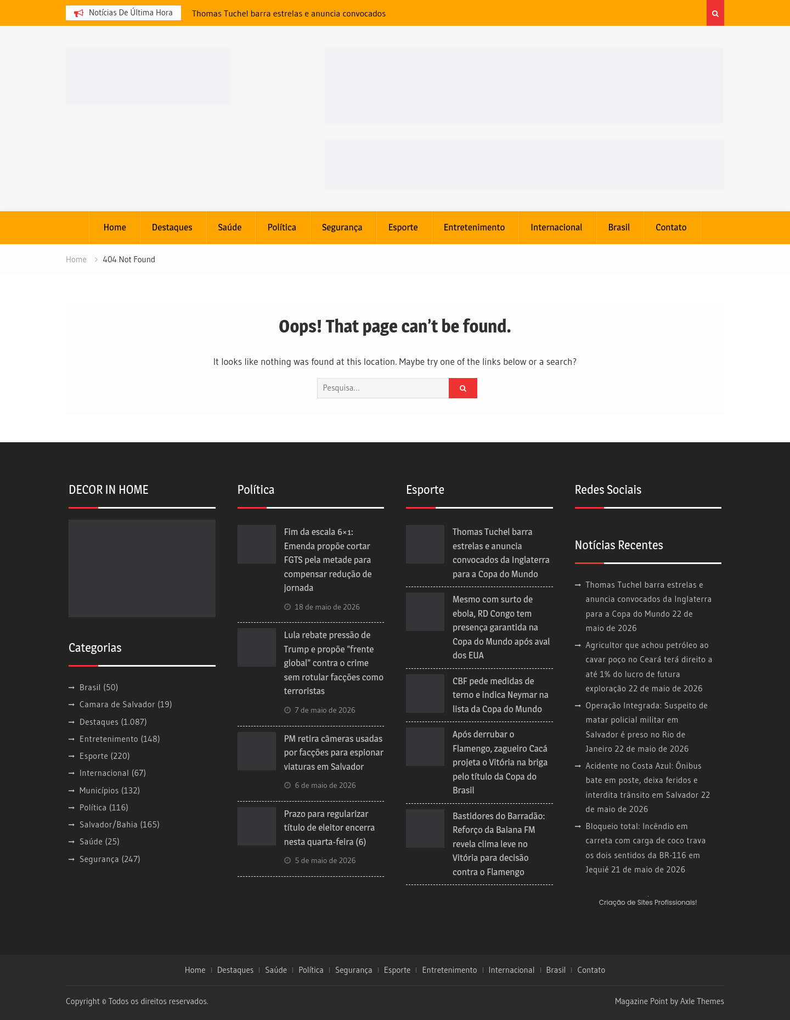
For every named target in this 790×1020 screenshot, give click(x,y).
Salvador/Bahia (109, 824)
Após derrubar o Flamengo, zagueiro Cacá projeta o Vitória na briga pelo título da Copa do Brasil (500, 762)
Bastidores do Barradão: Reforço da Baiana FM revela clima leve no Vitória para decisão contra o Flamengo (499, 843)
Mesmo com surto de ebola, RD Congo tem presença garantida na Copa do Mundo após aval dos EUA (501, 627)
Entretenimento (474, 227)
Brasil (619, 227)
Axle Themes (702, 1001)
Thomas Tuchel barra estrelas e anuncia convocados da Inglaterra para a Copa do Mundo (649, 599)
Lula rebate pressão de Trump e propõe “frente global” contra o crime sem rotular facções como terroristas (334, 662)
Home (114, 227)
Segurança (342, 227)
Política (281, 227)
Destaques (172, 227)
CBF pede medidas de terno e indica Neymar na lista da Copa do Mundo (501, 694)
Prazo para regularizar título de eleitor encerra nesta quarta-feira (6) (329, 827)
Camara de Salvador (117, 704)
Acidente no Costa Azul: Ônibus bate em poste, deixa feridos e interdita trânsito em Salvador (644, 780)
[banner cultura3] (524, 85)
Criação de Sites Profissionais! (648, 902)
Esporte (403, 227)
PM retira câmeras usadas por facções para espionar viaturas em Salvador (333, 752)
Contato (671, 227)
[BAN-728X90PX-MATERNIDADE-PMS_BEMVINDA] (524, 164)
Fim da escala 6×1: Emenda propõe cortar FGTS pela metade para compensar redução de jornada (328, 559)
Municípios (99, 790)
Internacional (556, 227)
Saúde (230, 227)
